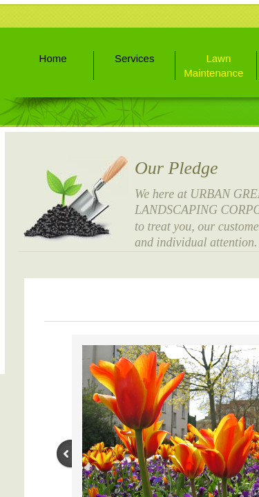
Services (135, 58)
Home (53, 58)
